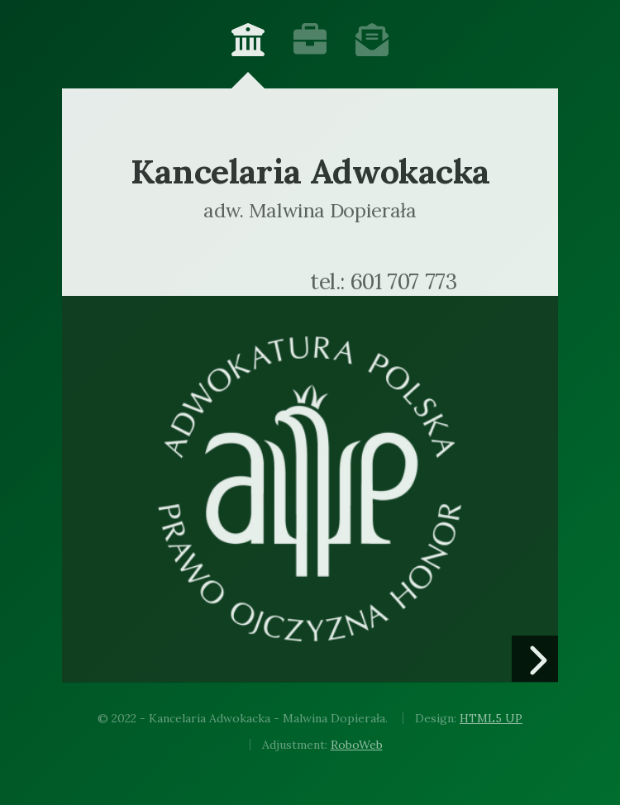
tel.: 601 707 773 (383, 282)
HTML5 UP (491, 718)
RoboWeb (357, 744)
